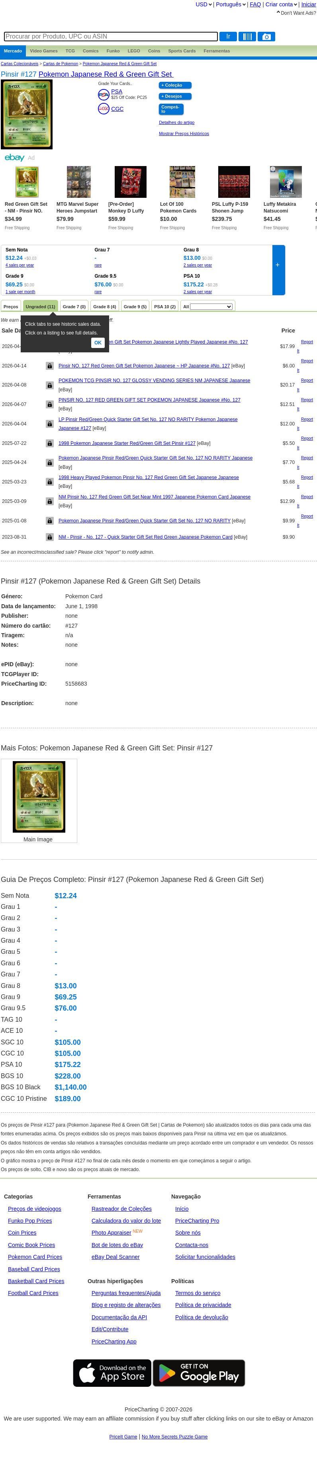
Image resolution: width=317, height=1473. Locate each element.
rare (98, 265)
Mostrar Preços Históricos (184, 133)
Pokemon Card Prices (35, 1257)
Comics (91, 50)
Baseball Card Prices (34, 1269)
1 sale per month (20, 292)
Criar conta (279, 4)
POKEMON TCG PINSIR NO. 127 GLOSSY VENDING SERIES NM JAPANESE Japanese (154, 380)
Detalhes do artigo (176, 122)
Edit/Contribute (110, 1329)
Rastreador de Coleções (122, 1209)
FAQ (255, 4)
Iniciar (308, 4)
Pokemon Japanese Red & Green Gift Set (120, 64)
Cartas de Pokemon (60, 64)
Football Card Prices (33, 1293)
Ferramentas (217, 50)
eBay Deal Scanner (116, 1257)
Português (228, 4)
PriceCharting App (114, 1341)
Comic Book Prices (31, 1245)
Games (44, 50)
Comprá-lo (170, 109)
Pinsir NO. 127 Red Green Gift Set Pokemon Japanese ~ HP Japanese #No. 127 (144, 366)
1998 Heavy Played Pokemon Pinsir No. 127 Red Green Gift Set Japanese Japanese (149, 477)
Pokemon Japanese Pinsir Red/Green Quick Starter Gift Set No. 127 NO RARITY (145, 521)
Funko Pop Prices (30, 1221)
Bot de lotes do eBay (117, 1245)
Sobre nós (188, 1232)
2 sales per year (198, 265)
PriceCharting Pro (197, 1221)
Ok (98, 343)
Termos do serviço (198, 1293)
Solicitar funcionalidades (205, 1257)
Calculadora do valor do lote (126, 1221)
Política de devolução (201, 1317)
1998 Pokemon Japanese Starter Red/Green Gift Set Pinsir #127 (127, 443)
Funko (113, 50)
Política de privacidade (203, 1305)
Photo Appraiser (111, 1232)
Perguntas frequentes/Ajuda (126, 1293)
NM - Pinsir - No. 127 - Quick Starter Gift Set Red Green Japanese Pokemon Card (146, 537)
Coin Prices (22, 1232)
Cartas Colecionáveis (20, 64)
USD (201, 4)
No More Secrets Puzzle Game (174, 1437)
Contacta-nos (191, 1245)
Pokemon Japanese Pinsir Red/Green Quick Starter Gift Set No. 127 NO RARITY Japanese (155, 458)
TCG (70, 50)
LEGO (134, 50)
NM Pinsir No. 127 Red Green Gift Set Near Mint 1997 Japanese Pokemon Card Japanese (154, 497)
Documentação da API (119, 1317)
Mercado (13, 50)
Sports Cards (182, 50)
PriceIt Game (123, 1437)
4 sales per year (20, 265)
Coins (154, 50)
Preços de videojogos (34, 1209)
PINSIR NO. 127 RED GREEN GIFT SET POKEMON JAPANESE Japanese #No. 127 (150, 400)
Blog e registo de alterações (126, 1305)
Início (181, 1209)
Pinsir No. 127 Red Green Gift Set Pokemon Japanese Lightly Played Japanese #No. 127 (153, 342)
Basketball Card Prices (36, 1281)
